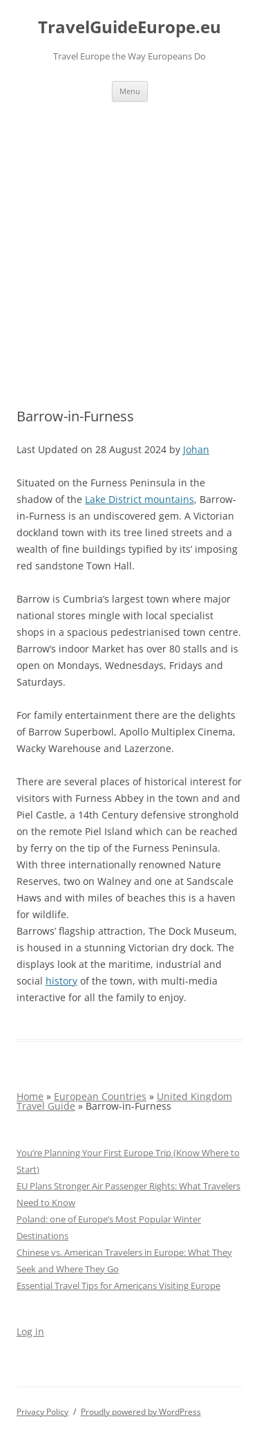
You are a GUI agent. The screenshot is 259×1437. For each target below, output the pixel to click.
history (61, 980)
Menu (129, 91)
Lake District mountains (139, 499)
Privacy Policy (42, 1412)
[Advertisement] (129, 238)
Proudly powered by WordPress (141, 1412)
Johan (196, 449)
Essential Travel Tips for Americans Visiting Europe (118, 1285)
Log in (30, 1331)
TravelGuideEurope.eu (129, 27)
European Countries (100, 1096)
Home (30, 1096)
